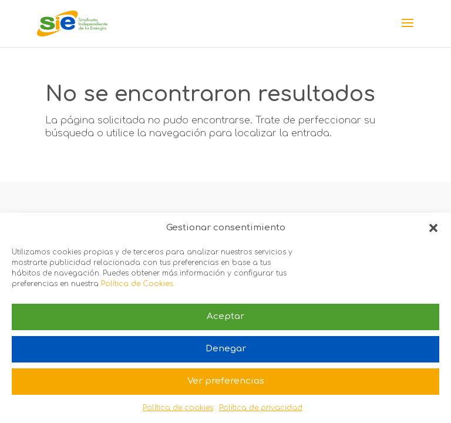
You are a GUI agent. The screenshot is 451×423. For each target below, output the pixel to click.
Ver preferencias (225, 381)
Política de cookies (178, 408)
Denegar (226, 349)
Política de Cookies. (137, 284)
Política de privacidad (260, 408)
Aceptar (225, 316)
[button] (433, 228)
